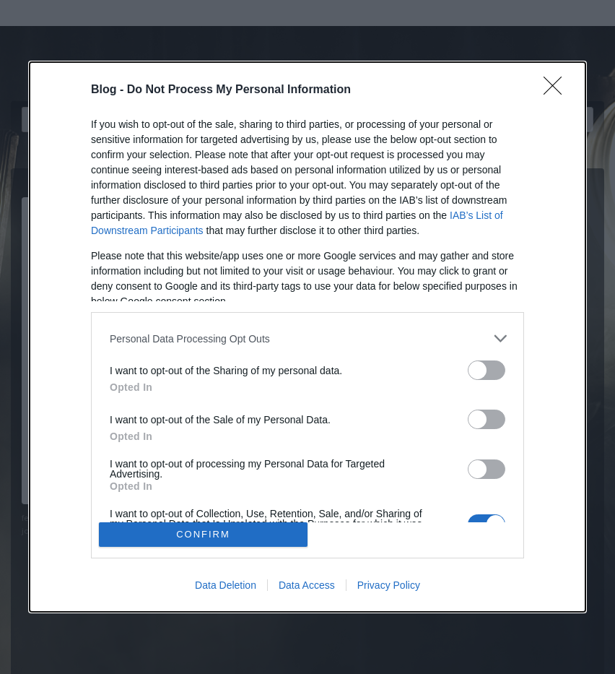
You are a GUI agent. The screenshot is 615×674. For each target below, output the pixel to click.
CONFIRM (203, 534)
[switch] (486, 370)
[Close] (557, 90)
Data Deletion (225, 585)
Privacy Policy (388, 585)
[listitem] (307, 338)
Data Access (307, 585)
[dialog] (307, 337)
